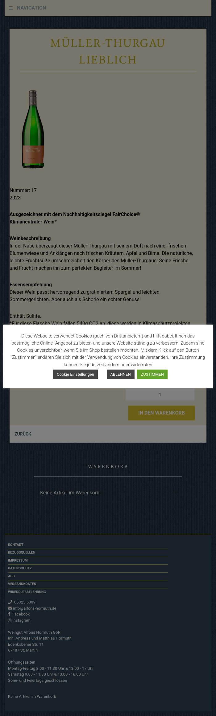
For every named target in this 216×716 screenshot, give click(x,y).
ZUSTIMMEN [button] (152, 374)
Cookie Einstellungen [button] (75, 374)
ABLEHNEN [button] (120, 374)
